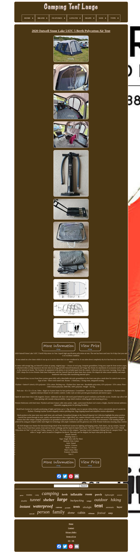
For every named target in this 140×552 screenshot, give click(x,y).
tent (98, 505)
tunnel (35, 500)
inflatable (76, 494)
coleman (91, 513)
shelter (48, 500)
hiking (116, 499)
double (24, 501)
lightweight (109, 495)
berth (65, 494)
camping (50, 493)
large (62, 499)
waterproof (43, 506)
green (21, 495)
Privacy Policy (71, 532)
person (43, 511)
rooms (29, 495)
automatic (110, 507)
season (119, 495)
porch (98, 494)
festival (101, 512)
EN (69, 541)
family (58, 511)
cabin (81, 512)
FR (73, 541)
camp (37, 495)
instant (25, 506)
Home (71, 524)
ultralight (87, 507)
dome (71, 512)
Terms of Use (71, 537)
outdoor (101, 499)
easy (110, 513)
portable (67, 508)
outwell (31, 514)
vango (89, 501)
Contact (71, 528)
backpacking (77, 500)
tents (76, 506)
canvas (59, 507)
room (88, 494)
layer (119, 507)
